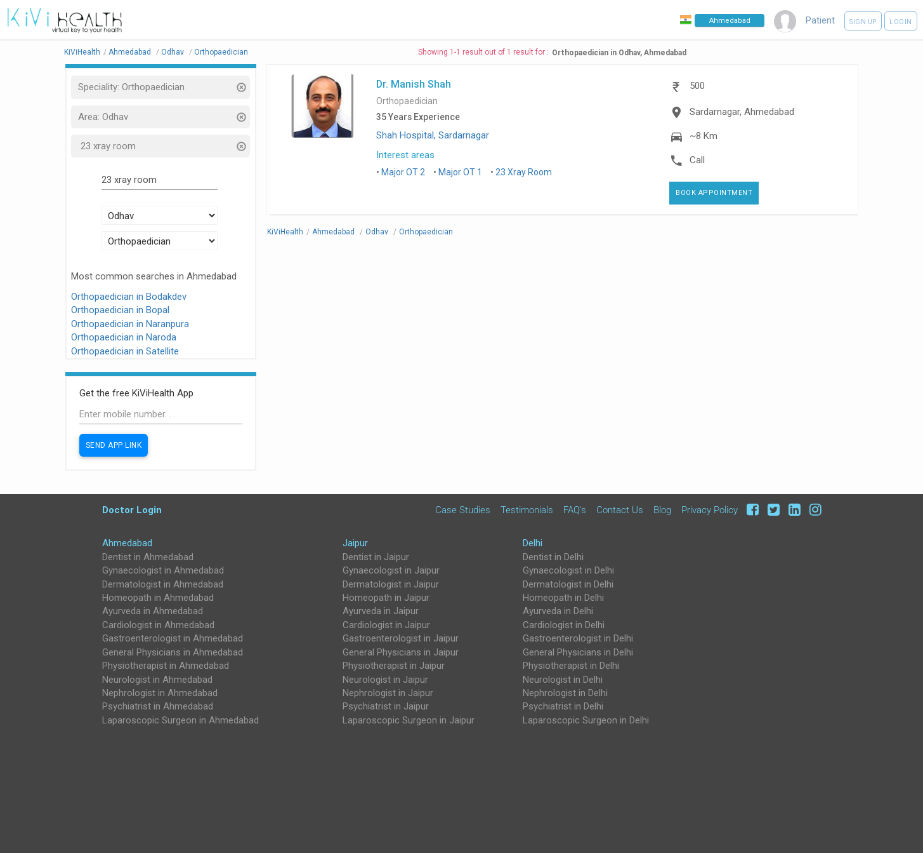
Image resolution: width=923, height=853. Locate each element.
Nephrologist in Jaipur (388, 693)
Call (697, 160)
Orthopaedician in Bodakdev (129, 296)
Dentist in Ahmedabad (147, 557)
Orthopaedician (407, 101)
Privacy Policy (709, 510)
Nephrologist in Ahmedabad (160, 693)
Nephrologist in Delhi (565, 693)
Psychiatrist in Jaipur (386, 706)
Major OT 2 (403, 172)
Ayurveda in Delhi (558, 611)
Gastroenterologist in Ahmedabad (172, 638)
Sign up (863, 21)
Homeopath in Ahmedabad (158, 597)
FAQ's (574, 510)
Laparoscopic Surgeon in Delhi (586, 720)
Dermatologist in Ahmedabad (162, 584)
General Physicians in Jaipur (401, 652)
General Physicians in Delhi (578, 652)
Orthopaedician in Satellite (125, 351)
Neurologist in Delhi (563, 679)
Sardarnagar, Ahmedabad (742, 112)
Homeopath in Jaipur (386, 597)
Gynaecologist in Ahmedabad (163, 570)
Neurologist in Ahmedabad (157, 679)
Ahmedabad (127, 543)
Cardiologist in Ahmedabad (158, 625)
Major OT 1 (460, 172)
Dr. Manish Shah (413, 83)
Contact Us (619, 510)
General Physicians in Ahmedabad (172, 652)
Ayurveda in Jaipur (381, 611)
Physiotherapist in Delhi (571, 665)
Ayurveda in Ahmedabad (152, 611)
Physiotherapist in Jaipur (394, 665)
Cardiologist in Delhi (564, 625)
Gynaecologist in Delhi (568, 570)
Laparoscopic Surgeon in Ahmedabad (180, 720)
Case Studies (462, 510)
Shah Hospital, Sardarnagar (432, 135)
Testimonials (527, 510)
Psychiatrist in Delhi (563, 706)
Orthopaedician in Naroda (123, 337)
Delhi (532, 543)
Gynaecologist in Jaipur (391, 570)
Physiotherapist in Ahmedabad (165, 665)
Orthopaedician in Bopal (120, 310)
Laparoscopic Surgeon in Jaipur (409, 720)
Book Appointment (714, 193)
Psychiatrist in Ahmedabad (157, 706)
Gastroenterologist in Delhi (578, 638)
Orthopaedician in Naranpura (130, 324)
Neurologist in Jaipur (385, 679)
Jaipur (355, 543)
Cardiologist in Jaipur (386, 625)
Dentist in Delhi (553, 557)
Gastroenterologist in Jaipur (401, 638)
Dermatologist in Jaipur (391, 584)
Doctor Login (132, 510)
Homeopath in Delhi (563, 597)
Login (900, 21)
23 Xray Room (523, 172)
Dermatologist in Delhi (568, 584)
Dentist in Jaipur (376, 557)
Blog (662, 510)
